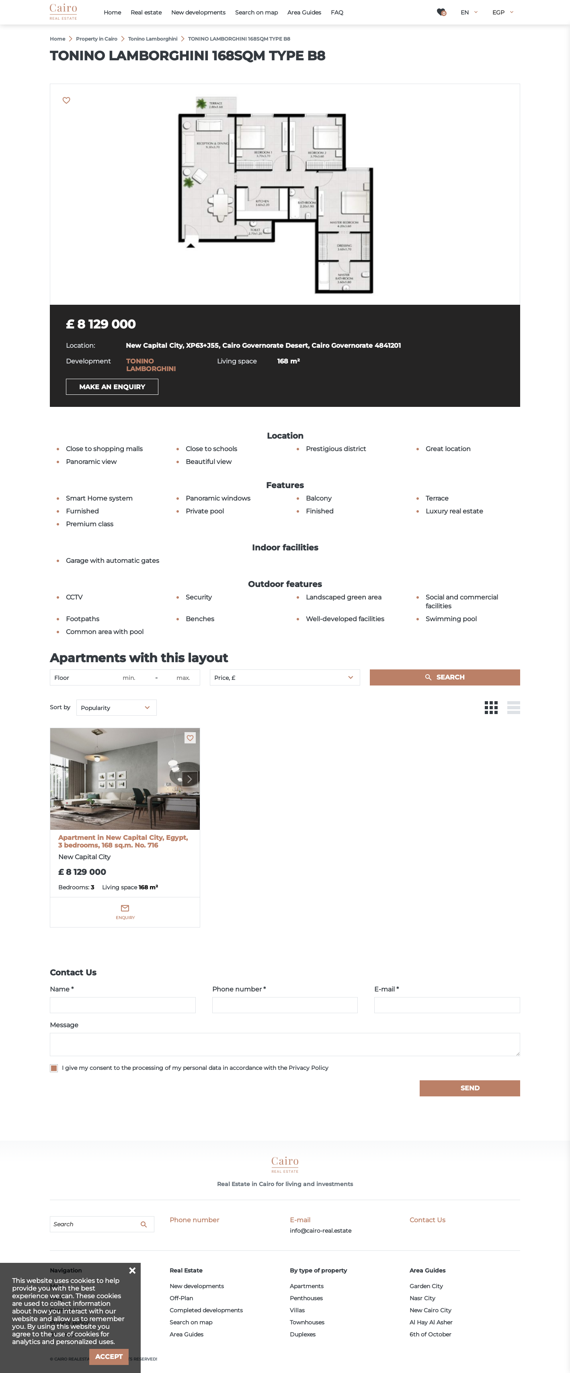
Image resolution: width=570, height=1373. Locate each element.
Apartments (307, 1286)
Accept (109, 1357)
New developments (197, 1286)
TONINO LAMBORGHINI (151, 365)
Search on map (191, 1322)
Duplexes (303, 1334)
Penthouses (306, 1298)
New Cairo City (430, 1310)
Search (451, 677)
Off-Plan (181, 1298)
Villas (297, 1310)
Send (470, 1088)
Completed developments (206, 1310)
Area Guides (186, 1334)
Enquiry (125, 917)
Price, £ (224, 677)
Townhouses (307, 1322)
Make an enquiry (112, 387)
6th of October (430, 1334)
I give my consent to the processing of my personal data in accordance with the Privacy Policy (195, 1067)
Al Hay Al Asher (431, 1322)
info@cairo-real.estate (320, 1230)
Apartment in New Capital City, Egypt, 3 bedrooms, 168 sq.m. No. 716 (123, 841)
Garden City (426, 1286)
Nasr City (422, 1298)
